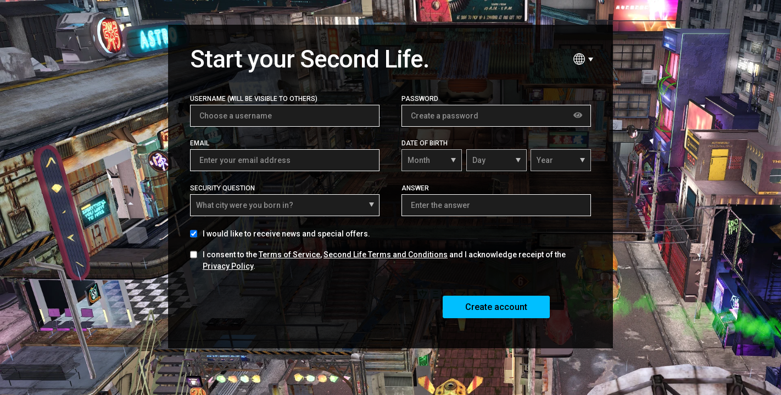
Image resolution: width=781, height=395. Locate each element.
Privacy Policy (228, 266)
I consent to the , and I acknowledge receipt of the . (384, 260)
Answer (415, 188)
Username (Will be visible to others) (253, 99)
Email (199, 143)
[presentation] (273, 306)
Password (419, 99)
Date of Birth (424, 143)
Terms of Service (289, 254)
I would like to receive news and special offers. (286, 233)
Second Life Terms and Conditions (385, 254)
